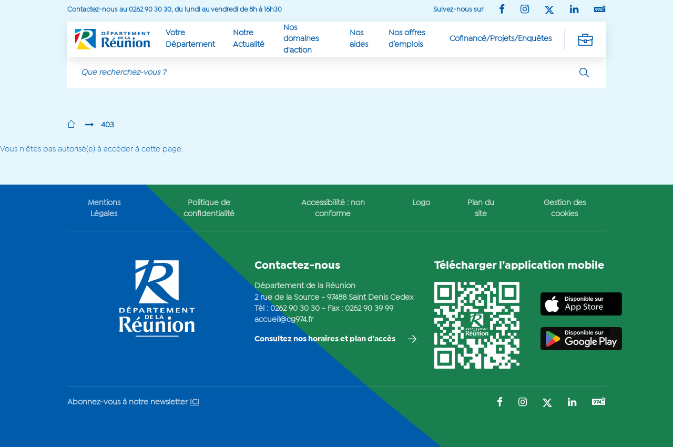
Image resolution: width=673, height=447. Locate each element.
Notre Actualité (248, 38)
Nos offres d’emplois (407, 38)
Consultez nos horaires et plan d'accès (324, 339)
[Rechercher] (584, 72)
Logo (421, 203)
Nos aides (359, 38)
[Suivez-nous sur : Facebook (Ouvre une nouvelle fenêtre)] (502, 10)
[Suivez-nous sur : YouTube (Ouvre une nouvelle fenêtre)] (600, 9)
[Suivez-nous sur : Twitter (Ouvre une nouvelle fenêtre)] (549, 10)
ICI (194, 402)
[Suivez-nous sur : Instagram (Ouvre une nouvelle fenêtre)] (525, 10)
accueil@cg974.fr (283, 320)
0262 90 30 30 (295, 309)
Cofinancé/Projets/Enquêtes (501, 39)
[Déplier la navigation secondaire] (585, 39)
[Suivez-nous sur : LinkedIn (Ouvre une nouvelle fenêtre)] (574, 10)
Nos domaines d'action (301, 39)
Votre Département (190, 38)
